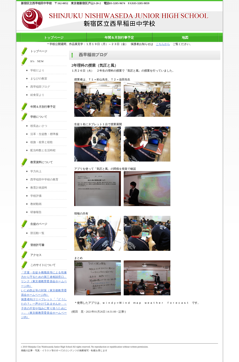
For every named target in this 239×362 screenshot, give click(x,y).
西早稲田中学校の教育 (44, 179)
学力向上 (36, 171)
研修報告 (36, 212)
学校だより (37, 70)
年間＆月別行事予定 (119, 37)
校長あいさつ (38, 126)
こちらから (163, 44)
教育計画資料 (38, 187)
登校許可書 (37, 245)
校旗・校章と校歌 (41, 142)
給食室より (37, 95)
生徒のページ (38, 224)
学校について (38, 116)
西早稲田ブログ (40, 86)
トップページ (53, 37)
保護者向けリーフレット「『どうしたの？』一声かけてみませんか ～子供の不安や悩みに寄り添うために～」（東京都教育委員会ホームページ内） (44, 308)
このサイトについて (43, 265)
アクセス (36, 255)
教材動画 (36, 204)
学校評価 (36, 195)
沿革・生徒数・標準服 (44, 134)
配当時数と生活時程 (43, 150)
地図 (185, 37)
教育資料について (41, 162)
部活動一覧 (37, 233)
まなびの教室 (38, 78)
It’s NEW (37, 61)
